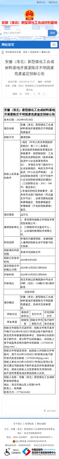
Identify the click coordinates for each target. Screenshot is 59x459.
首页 (25, 52)
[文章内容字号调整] (36, 94)
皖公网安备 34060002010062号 (29, 441)
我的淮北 (53, 2)
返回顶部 (51, 411)
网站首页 (8, 44)
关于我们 (17, 423)
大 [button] (34, 94)
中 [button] (39, 94)
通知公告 (45, 52)
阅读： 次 (17, 94)
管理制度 (29, 423)
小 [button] (44, 94)
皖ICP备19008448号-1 (42, 437)
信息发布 (34, 52)
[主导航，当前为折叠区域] (54, 44)
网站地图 (41, 423)
